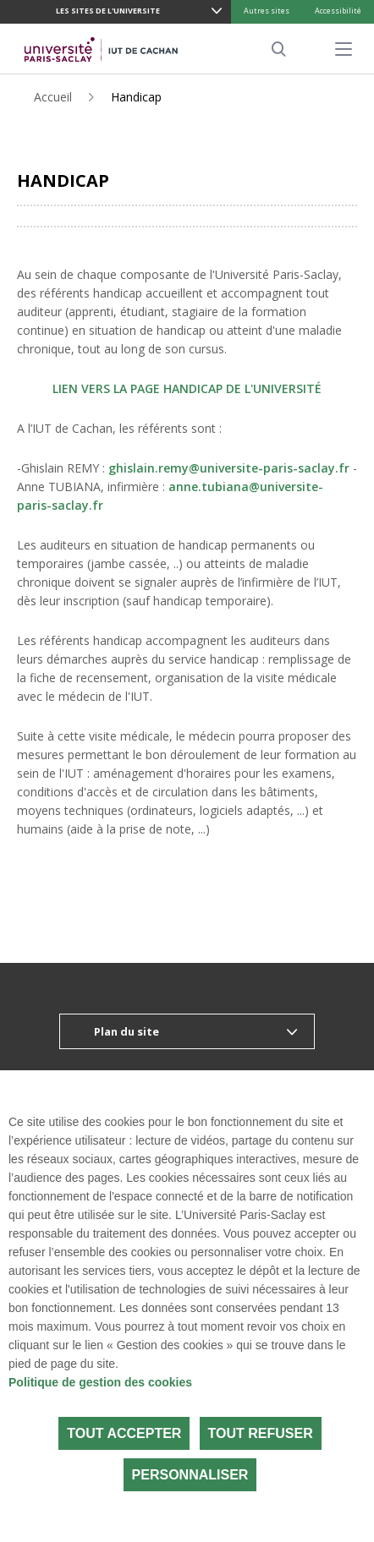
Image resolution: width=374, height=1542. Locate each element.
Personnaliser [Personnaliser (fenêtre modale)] (190, 1475)
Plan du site (126, 1031)
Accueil (53, 97)
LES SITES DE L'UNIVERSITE (108, 10)
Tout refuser (260, 1433)
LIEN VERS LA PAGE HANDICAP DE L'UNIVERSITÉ (187, 388)
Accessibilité (338, 10)
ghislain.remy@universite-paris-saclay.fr (228, 468)
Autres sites (266, 10)
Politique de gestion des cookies (100, 1382)
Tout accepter (124, 1433)
